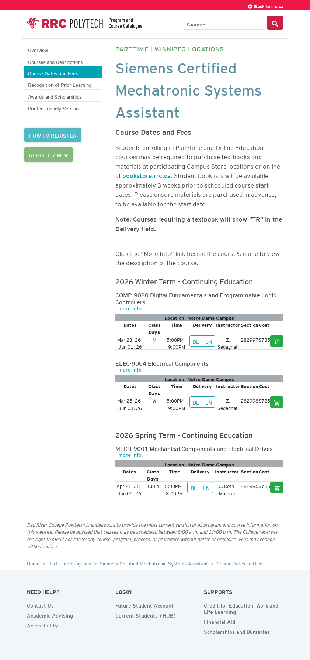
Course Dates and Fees (53, 72)
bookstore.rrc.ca (146, 174)
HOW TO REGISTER (53, 135)
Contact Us (40, 604)
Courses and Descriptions (55, 61)
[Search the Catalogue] (224, 23)
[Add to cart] (276, 341)
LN (208, 341)
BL (196, 341)
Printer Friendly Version (53, 107)
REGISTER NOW (48, 154)
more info (130, 307)
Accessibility (42, 624)
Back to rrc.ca (265, 5)
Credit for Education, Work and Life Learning (241, 608)
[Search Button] (275, 23)
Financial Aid (219, 621)
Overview (38, 49)
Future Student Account (144, 604)
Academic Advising (50, 614)
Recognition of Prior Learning (59, 84)
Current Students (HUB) (146, 614)
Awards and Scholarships (54, 96)
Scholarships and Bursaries (237, 631)
